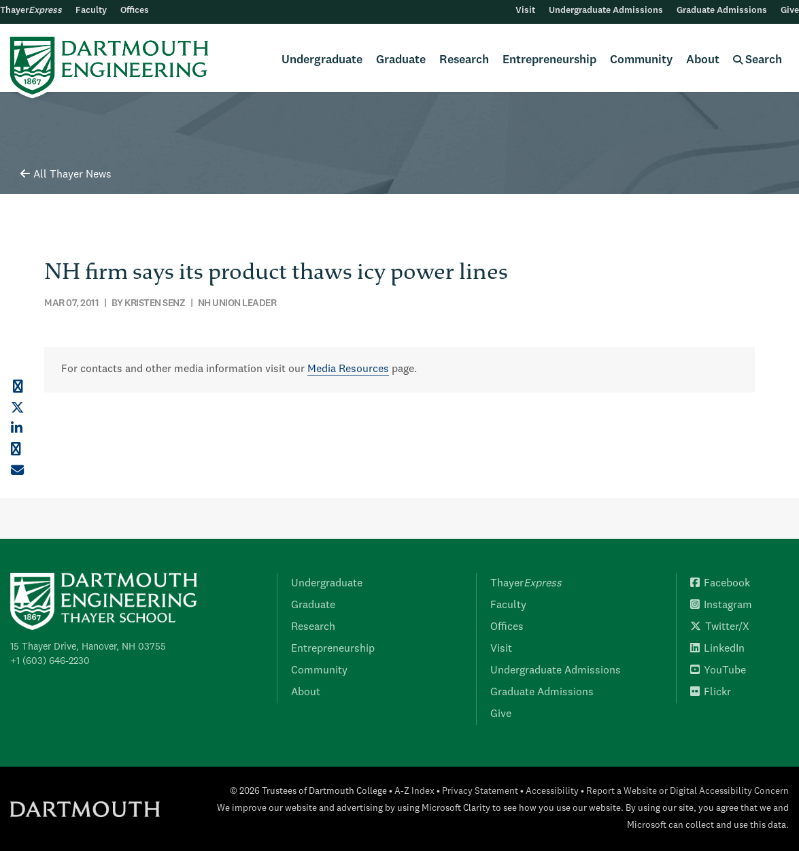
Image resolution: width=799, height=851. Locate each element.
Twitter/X (719, 627)
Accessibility (552, 791)
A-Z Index (414, 791)
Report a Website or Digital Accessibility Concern (687, 791)
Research (464, 60)
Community (641, 60)
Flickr (710, 692)
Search (757, 60)
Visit (525, 10)
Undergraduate (322, 60)
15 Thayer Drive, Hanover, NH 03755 (88, 647)
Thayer (31, 10)
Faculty (91, 10)
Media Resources (348, 369)
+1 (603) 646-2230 (50, 661)
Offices (134, 10)
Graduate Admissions (722, 10)
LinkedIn (717, 649)
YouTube (718, 670)
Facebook (720, 583)
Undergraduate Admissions (606, 10)
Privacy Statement (480, 791)
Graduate (401, 60)
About (702, 60)
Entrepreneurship (549, 60)
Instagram (721, 605)
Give (790, 10)
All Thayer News (66, 174)
